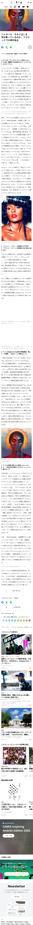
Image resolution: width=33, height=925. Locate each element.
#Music (16, 598)
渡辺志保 (9, 53)
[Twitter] (11, 7)
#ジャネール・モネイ (7, 598)
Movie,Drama (19, 921)
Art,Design (10, 921)
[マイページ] (2, 2)
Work (17, 924)
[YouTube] (23, 7)
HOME (2, 627)
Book (2, 924)
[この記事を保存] (30, 47)
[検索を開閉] (28, 2)
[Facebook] (19, 7)
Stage (26, 921)
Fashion (28, 924)
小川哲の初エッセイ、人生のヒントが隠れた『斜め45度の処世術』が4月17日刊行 (14, 807)
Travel (22, 924)
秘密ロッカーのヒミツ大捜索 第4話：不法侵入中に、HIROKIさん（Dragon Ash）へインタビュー (16, 661)
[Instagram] (15, 7)
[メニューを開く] (31, 2)
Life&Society (10, 924)
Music (7, 627)
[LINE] (28, 7)
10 (29, 620)
